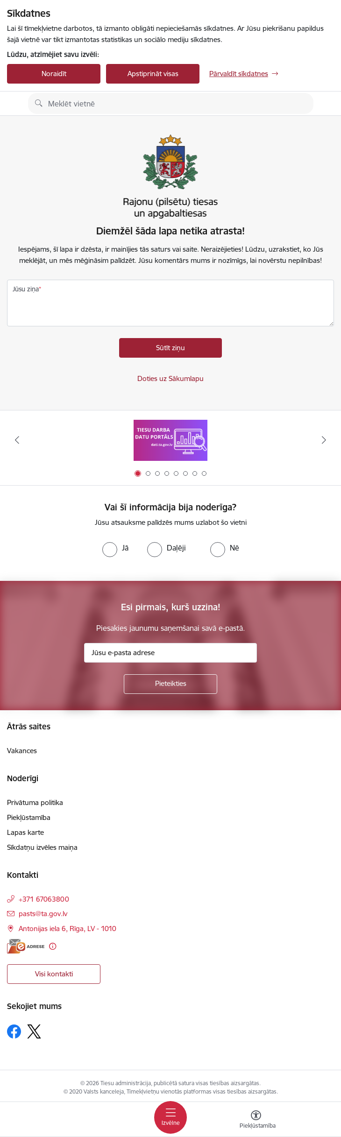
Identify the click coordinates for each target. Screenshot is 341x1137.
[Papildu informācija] (52, 946)
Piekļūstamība (28, 817)
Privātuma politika (35, 802)
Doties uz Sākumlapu (170, 378)
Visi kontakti (54, 973)
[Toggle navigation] (170, 1117)
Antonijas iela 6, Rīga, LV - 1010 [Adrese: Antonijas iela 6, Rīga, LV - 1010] (67, 928)
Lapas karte (25, 832)
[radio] (115, 547)
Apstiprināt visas (153, 73)
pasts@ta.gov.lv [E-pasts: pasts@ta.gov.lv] (43, 913)
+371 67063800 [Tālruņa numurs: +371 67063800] (44, 899)
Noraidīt (54, 73)
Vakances (22, 750)
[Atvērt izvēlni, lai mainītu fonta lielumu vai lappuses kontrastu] (256, 1120)
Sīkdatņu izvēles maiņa (42, 847)
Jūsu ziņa (26, 289)
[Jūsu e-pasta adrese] (170, 653)
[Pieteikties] (170, 684)
